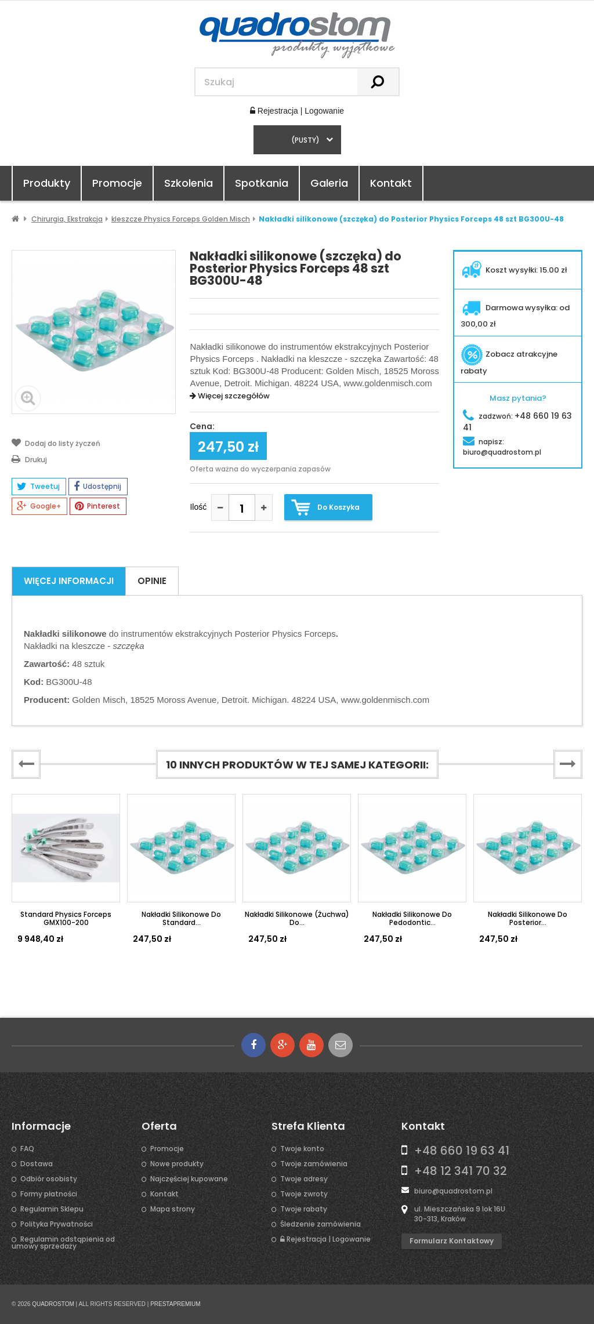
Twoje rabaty (303, 1209)
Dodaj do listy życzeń (56, 442)
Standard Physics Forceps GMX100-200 (65, 918)
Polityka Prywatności (56, 1224)
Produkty (46, 183)
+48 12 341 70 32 (460, 1171)
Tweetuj (38, 486)
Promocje (117, 183)
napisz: (502, 447)
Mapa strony (172, 1209)
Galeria (329, 183)
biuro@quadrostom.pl (453, 1191)
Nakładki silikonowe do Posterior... (527, 918)
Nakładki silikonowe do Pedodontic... (412, 918)
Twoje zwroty (304, 1194)
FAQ (27, 1148)
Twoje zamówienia (313, 1163)
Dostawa (36, 1163)
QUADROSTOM (53, 1304)
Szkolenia (188, 183)
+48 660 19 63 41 (461, 1150)
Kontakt (391, 183)
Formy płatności (48, 1194)
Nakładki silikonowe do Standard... (181, 918)
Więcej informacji (69, 581)
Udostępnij (97, 486)
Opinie (151, 581)
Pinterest (97, 506)
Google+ (39, 506)
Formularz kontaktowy (452, 1241)
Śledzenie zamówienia (320, 1224)
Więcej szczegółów (230, 395)
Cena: (202, 426)
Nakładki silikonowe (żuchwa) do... (297, 918)
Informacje (41, 1126)
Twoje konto (302, 1148)
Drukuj (29, 458)
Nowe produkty (177, 1163)
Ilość (198, 507)
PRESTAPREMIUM (175, 1304)
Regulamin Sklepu (52, 1209)
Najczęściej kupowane (189, 1179)
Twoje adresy (304, 1179)
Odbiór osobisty (48, 1179)
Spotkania (261, 183)
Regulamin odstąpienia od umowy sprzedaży (63, 1243)
